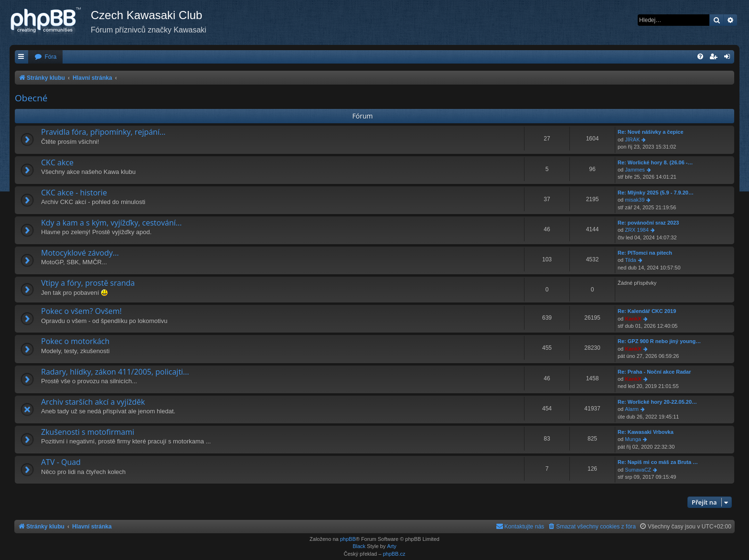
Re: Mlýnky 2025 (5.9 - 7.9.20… (656, 192)
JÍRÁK (632, 139)
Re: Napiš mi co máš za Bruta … (658, 462)
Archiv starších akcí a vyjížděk (93, 402)
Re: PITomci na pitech (645, 253)
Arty (391, 546)
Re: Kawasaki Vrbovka (646, 432)
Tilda (630, 260)
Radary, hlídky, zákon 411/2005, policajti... (115, 371)
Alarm (632, 409)
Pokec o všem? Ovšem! (81, 311)
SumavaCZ (638, 470)
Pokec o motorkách (75, 341)
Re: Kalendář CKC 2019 (647, 311)
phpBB (348, 539)
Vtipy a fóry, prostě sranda (88, 283)
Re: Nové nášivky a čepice (651, 132)
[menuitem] (45, 57)
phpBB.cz (394, 554)
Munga (633, 439)
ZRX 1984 (637, 230)
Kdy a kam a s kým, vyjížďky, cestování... (111, 222)
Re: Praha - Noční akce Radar (654, 372)
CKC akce (57, 162)
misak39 (634, 200)
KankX (633, 319)
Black (359, 546)
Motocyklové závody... (80, 253)
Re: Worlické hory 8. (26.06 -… (655, 162)
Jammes (635, 169)
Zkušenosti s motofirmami (87, 432)
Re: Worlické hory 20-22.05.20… (657, 402)
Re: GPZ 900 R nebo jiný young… (659, 341)
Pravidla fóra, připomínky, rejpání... (103, 132)
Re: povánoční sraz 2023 (648, 223)
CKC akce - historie (74, 192)
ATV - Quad (61, 462)
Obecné (31, 98)
